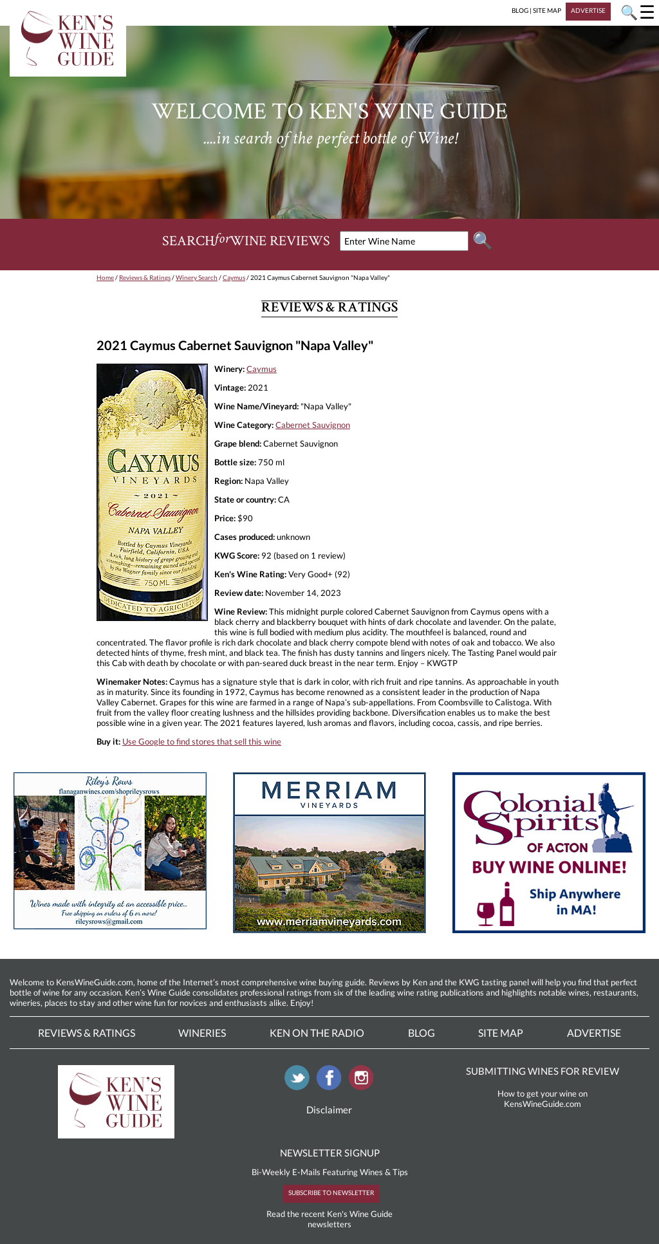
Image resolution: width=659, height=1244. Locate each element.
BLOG (520, 10)
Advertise (594, 1032)
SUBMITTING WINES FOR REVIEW (542, 1071)
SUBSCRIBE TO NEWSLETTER (331, 1192)
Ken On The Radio (317, 1032)
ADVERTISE (588, 10)
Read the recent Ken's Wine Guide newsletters (329, 1219)
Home (105, 277)
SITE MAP (547, 10)
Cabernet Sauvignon (312, 425)
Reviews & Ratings (145, 277)
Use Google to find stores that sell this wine (201, 741)
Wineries (202, 1032)
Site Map (500, 1032)
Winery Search (197, 277)
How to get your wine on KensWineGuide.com (542, 1098)
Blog (421, 1032)
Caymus (234, 277)
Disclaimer (329, 1109)
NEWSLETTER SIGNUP (330, 1152)
